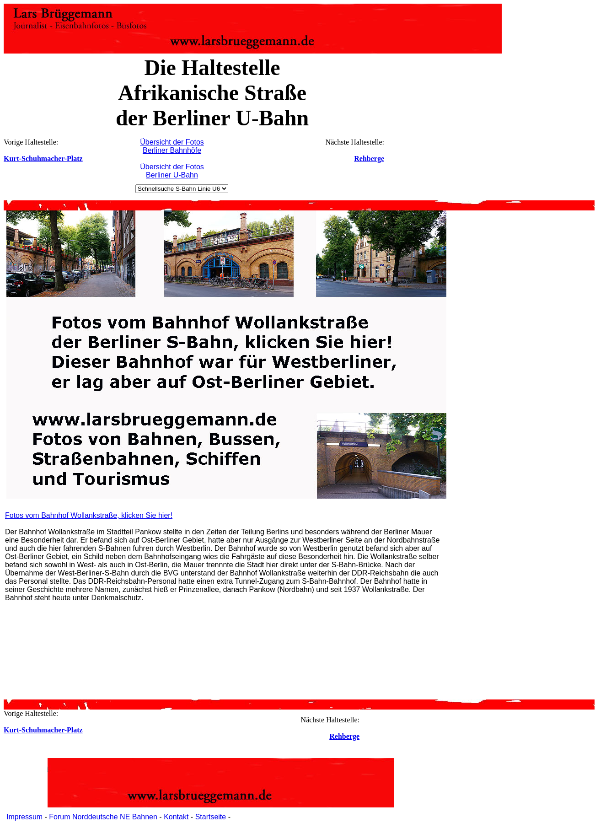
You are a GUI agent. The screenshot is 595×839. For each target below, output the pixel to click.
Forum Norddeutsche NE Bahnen (103, 817)
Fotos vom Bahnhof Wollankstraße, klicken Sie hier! (88, 515)
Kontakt (176, 817)
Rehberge (369, 158)
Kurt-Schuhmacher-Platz (43, 158)
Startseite (210, 817)
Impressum (24, 817)
